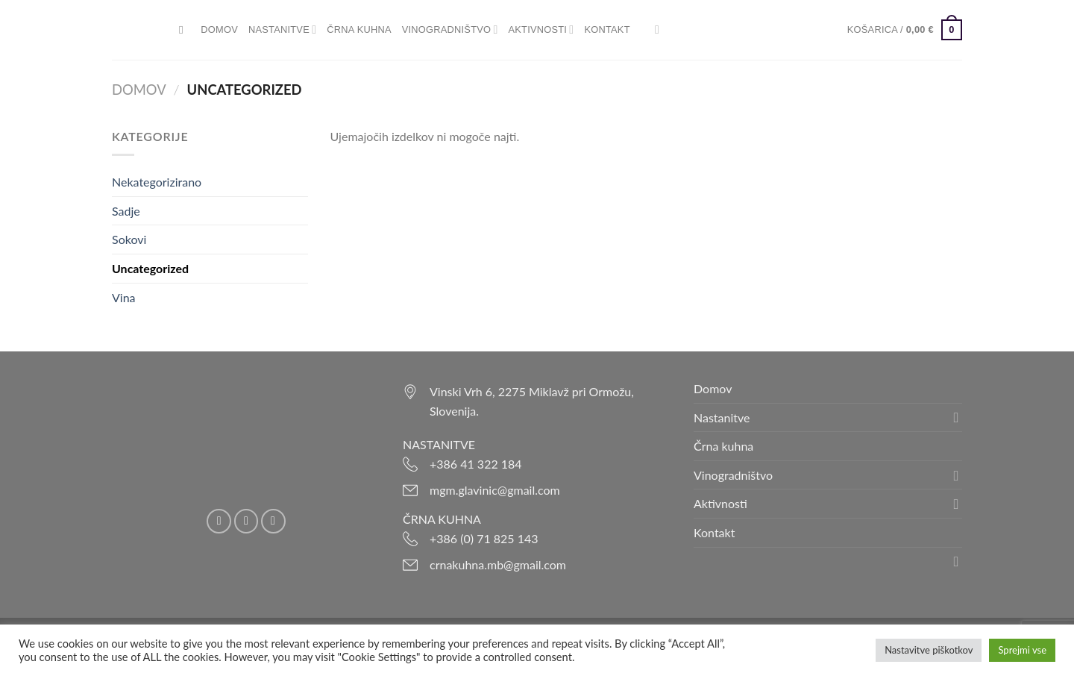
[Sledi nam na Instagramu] (246, 521)
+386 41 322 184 (476, 464)
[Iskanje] (184, 30)
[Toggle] (956, 417)
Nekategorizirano (156, 182)
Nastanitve (282, 29)
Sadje (126, 211)
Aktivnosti (541, 29)
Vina (124, 297)
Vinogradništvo (450, 29)
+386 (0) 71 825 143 (484, 538)
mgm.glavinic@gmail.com (495, 490)
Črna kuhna (359, 29)
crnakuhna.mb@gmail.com (498, 564)
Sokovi (129, 239)
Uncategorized (150, 268)
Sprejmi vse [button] (1022, 650)
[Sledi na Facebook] (219, 521)
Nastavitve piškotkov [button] (929, 650)
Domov (219, 29)
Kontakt (606, 29)
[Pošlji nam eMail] (273, 521)
